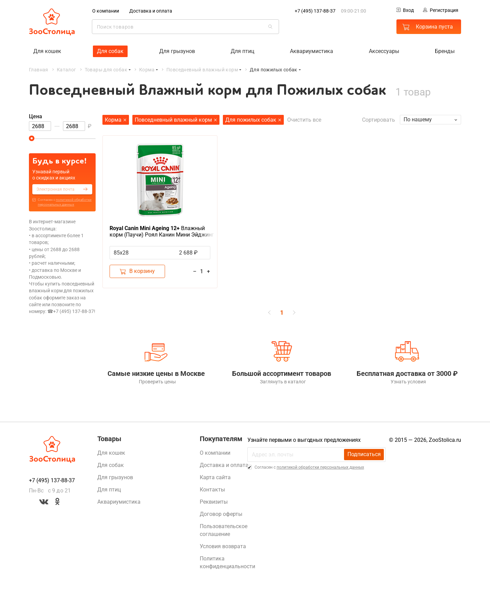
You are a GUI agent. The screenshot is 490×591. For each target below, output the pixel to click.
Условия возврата (223, 547)
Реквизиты (214, 503)
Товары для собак (106, 69)
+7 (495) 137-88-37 (315, 11)
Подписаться (363, 455)
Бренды (445, 51)
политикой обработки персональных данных (320, 468)
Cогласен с (65, 202)
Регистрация (440, 10)
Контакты (212, 490)
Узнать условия (407, 382)
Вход (405, 10)
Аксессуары (384, 51)
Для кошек (47, 51)
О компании (105, 11)
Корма (146, 69)
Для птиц (242, 51)
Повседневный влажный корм (202, 69)
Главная (38, 69)
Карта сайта (215, 478)
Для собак (110, 51)
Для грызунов (177, 51)
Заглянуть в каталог (282, 382)
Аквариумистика (311, 51)
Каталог (66, 69)
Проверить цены (156, 382)
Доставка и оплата (150, 11)
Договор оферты (221, 515)
